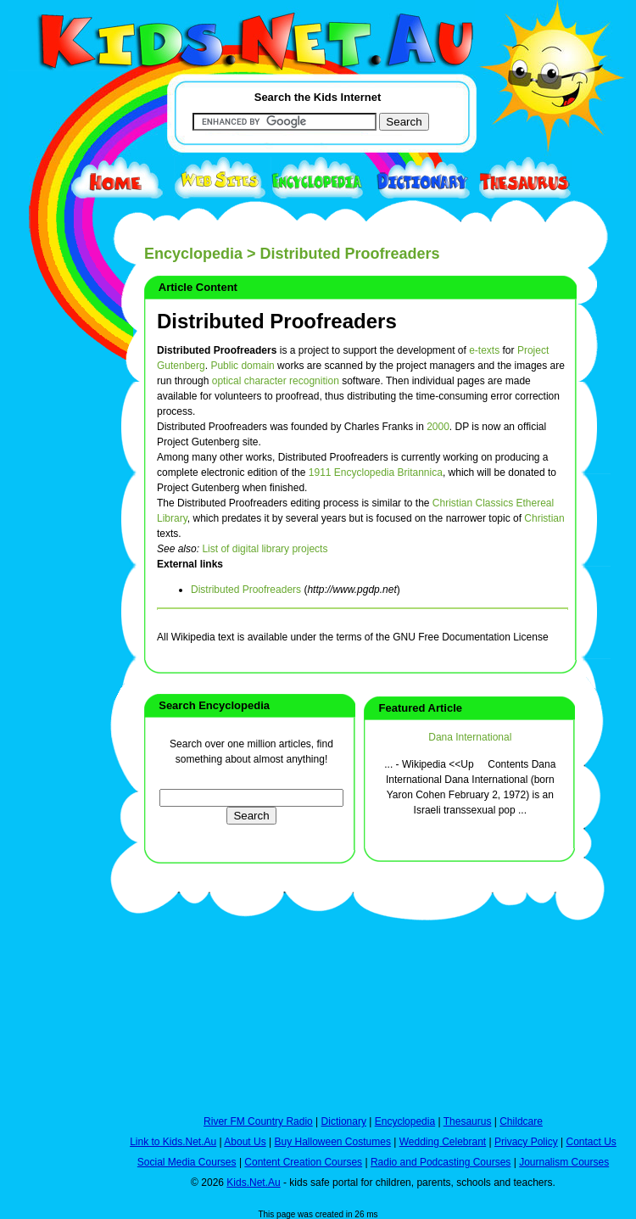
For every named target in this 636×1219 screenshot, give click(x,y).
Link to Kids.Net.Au (173, 1142)
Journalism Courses (564, 1162)
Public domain (242, 366)
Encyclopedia (193, 253)
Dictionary (343, 1121)
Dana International (469, 737)
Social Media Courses (187, 1162)
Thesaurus (468, 1121)
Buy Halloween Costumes (332, 1142)
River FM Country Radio (258, 1121)
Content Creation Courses (303, 1162)
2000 (438, 427)
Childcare (521, 1121)
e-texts (484, 350)
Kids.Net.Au (253, 1182)
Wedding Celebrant (443, 1142)
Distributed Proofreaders (277, 321)
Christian (544, 518)
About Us (244, 1142)
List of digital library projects (264, 549)
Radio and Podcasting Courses (440, 1162)
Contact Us (591, 1142)
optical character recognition (275, 381)
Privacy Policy (526, 1142)
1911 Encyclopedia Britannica (376, 472)
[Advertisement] (51, 620)
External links (190, 564)
